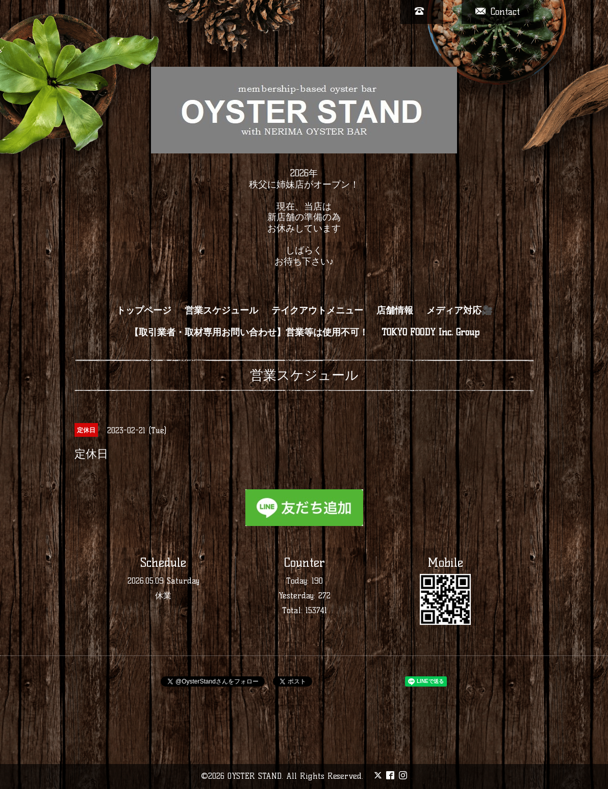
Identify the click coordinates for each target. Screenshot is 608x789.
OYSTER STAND (254, 776)
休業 (163, 595)
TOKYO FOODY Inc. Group (430, 332)
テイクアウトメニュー (317, 310)
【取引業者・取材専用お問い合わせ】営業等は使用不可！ (249, 332)
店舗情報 (394, 310)
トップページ (143, 310)
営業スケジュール (221, 310)
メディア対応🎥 (459, 310)
